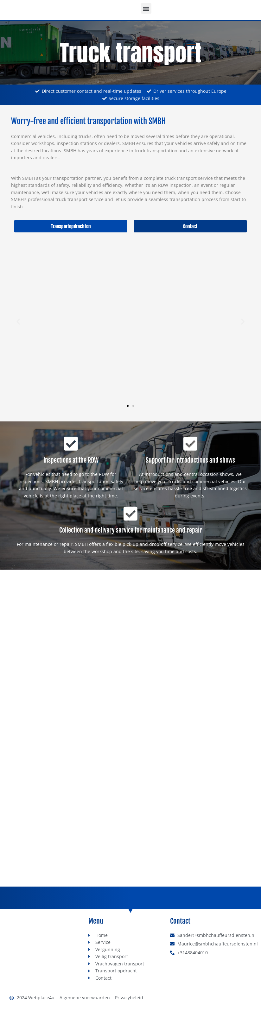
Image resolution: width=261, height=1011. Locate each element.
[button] (146, 8)
